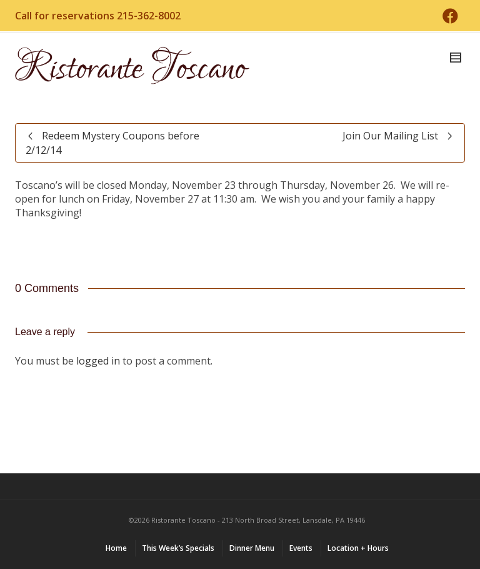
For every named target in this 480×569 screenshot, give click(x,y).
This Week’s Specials (178, 548)
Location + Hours (358, 548)
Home (116, 548)
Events (300, 548)
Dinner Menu (251, 548)
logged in (98, 361)
